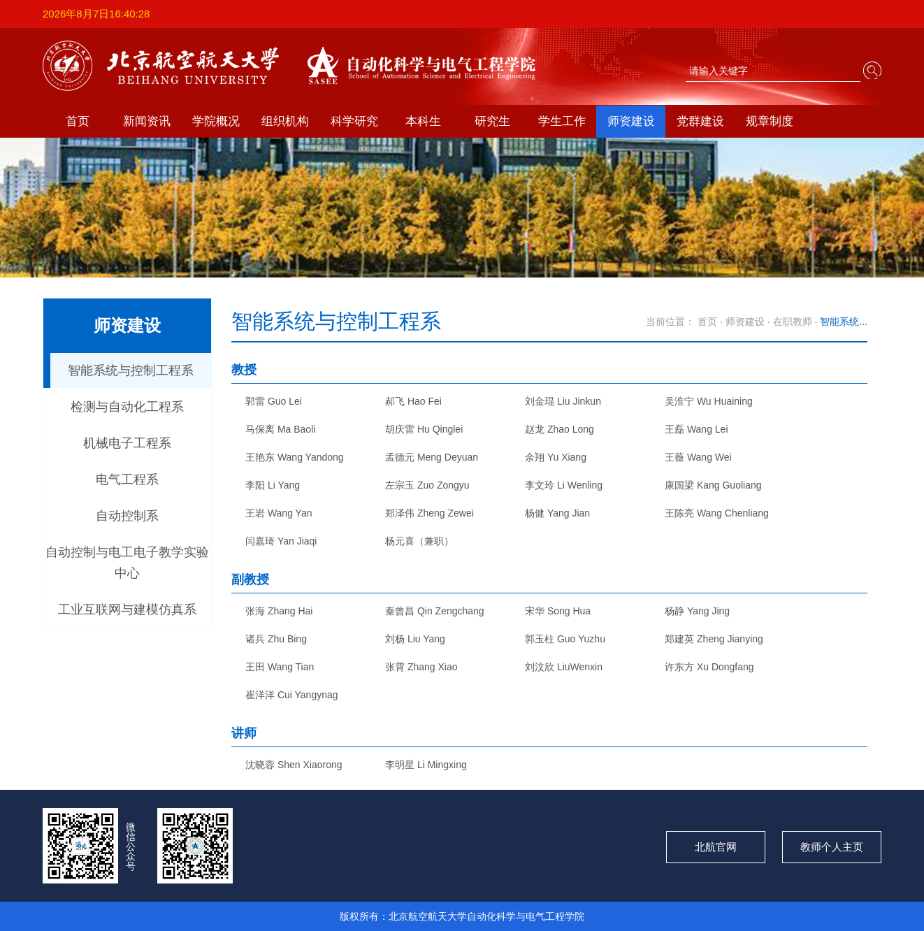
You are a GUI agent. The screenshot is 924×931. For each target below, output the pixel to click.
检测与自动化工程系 (127, 407)
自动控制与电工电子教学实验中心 (127, 562)
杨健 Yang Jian (557, 513)
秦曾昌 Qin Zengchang (434, 610)
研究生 (492, 121)
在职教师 (792, 321)
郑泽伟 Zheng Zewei (429, 513)
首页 (77, 121)
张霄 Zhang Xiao (421, 666)
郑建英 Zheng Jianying (714, 638)
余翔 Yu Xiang (555, 457)
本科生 (423, 121)
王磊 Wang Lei (696, 429)
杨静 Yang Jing (697, 610)
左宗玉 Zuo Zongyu (427, 485)
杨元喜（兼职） (419, 541)
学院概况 (216, 121)
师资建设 (631, 121)
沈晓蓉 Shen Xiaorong (293, 764)
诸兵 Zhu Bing (276, 638)
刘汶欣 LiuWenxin (563, 666)
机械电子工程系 (127, 443)
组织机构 (285, 121)
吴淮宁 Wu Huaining (709, 401)
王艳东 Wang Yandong (294, 457)
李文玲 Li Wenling (563, 485)
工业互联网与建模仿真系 (127, 609)
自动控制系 (127, 516)
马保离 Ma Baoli (280, 429)
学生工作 (562, 121)
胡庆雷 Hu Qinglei (424, 429)
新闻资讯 (147, 121)
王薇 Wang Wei (698, 457)
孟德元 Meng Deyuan (431, 457)
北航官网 (716, 847)
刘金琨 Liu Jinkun (563, 401)
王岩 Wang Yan (278, 513)
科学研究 (354, 121)
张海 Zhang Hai (278, 610)
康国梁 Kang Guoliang (713, 485)
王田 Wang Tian (279, 666)
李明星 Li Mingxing (426, 764)
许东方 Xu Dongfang (709, 666)
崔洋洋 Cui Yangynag (291, 694)
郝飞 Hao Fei (413, 401)
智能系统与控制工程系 (131, 370)
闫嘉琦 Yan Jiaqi (281, 541)
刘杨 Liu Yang (415, 638)
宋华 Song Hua (558, 610)
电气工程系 (127, 479)
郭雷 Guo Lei (273, 401)
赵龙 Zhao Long (559, 429)
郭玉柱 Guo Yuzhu (565, 638)
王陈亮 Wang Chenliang (717, 513)
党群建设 (700, 121)
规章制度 (769, 121)
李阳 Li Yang (272, 485)
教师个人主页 (831, 847)
